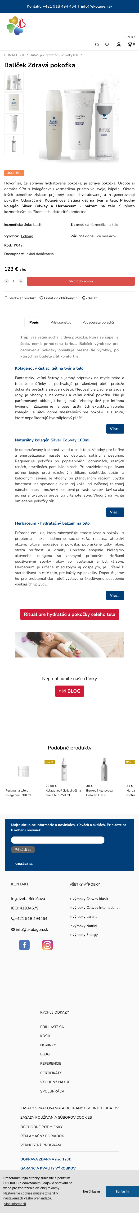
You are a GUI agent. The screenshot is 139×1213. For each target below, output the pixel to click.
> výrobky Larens (83, 916)
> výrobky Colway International (94, 907)
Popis (34, 322)
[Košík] (131, 44)
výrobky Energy (85, 934)
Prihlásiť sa (23, 849)
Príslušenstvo (61, 322)
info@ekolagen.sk (96, 6)
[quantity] (13, 281)
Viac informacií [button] (15, 1204)
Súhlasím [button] (122, 1191)
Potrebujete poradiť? (98, 322)
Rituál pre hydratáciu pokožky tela (55, 55)
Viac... (115, 428)
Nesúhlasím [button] (91, 1191)
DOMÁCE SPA (14, 55)
